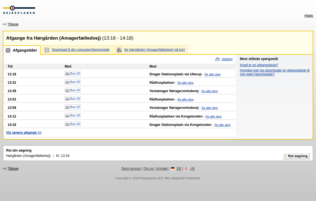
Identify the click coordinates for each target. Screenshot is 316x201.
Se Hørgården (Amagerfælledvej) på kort (154, 50)
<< (10, 24)
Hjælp (309, 16)
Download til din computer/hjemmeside (80, 50)
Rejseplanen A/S (151, 178)
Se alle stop (213, 74)
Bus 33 (72, 74)
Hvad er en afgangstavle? (259, 65)
